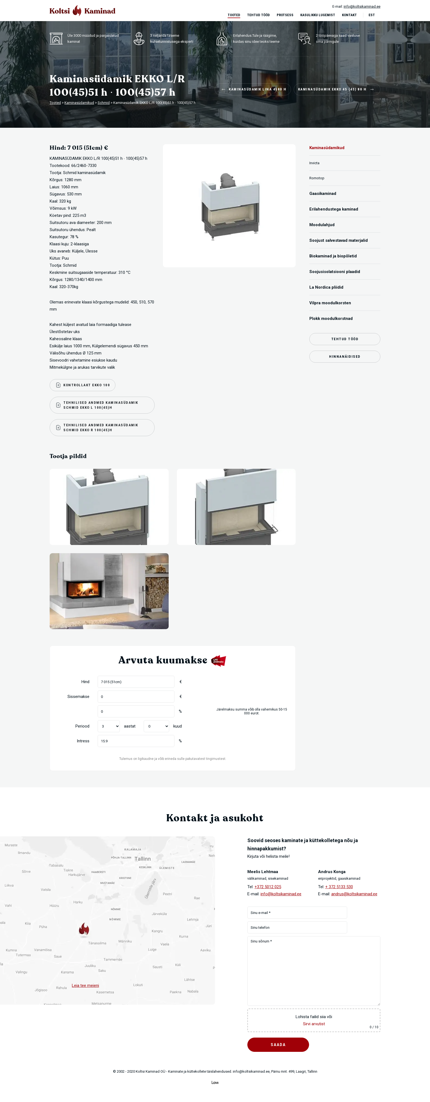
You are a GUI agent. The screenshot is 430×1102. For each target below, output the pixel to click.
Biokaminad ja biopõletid (333, 256)
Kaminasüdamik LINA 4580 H (253, 89)
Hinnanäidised (345, 356)
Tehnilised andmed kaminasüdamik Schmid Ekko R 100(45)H (96, 427)
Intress (83, 741)
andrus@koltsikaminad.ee (354, 893)
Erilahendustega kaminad (333, 209)
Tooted (234, 15)
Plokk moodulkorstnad (331, 318)
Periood (82, 726)
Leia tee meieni (85, 985)
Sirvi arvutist (314, 1023)
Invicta (314, 163)
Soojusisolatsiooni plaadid (334, 271)
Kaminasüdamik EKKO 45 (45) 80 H (336, 89)
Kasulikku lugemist (317, 15)
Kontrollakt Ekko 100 (82, 385)
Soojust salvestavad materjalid (338, 240)
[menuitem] (374, 15)
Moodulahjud (322, 224)
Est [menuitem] (372, 15)
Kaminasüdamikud (326, 147)
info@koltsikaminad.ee (281, 893)
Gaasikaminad (322, 193)
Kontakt (349, 15)
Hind (85, 681)
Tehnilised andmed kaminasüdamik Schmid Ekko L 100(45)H (96, 405)
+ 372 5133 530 (339, 886)
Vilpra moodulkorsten (330, 302)
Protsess (285, 15)
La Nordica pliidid (326, 287)
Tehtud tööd (258, 15)
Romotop (316, 178)
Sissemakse (78, 696)
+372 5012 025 (267, 886)
